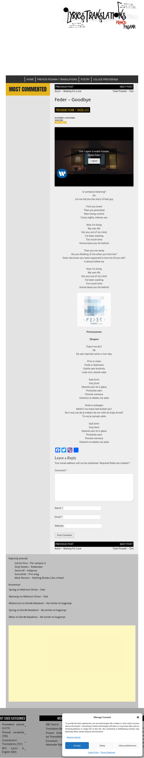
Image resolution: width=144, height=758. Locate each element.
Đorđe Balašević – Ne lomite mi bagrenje (49, 607)
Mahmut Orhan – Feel (32, 593)
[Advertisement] (72, 52)
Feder (63, 120)
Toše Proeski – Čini (123, 91)
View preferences (128, 745)
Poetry (85, 79)
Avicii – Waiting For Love (68, 91)
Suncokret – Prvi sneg (27, 578)
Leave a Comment (62, 123)
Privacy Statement (107, 752)
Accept (77, 745)
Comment (61, 471)
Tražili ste (83, 110)
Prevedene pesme (65, 110)
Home (30, 79)
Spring (78, 118)
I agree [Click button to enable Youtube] (94, 162)
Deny (102, 745)
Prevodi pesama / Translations (57, 79)
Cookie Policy (93, 752)
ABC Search (52, 725)
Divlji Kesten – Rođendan (29, 571)
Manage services (74, 737)
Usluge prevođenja (105, 79)
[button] (137, 717)
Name (59, 509)
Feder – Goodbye (73, 99)
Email (58, 518)
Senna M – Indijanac (26, 574)
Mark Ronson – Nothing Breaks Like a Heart (39, 582)
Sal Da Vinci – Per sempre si (30, 567)
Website (59, 527)
